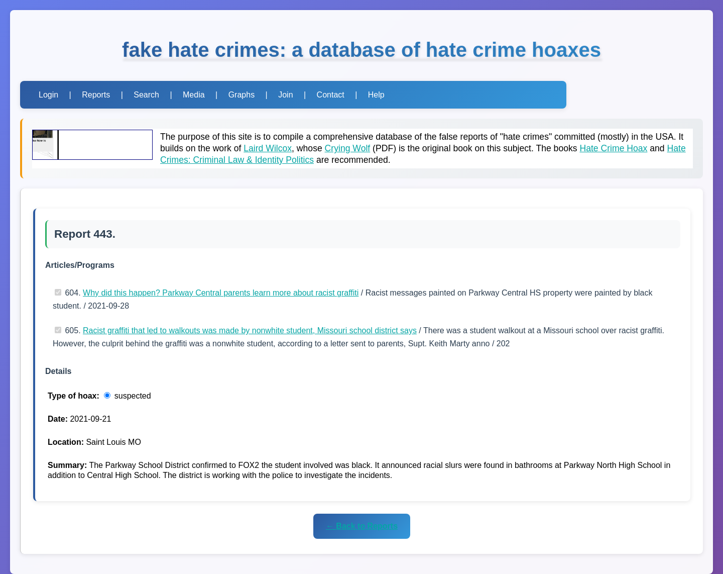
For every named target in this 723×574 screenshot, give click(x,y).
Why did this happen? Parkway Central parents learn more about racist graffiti (220, 293)
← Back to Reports (362, 526)
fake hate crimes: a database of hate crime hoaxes (361, 50)
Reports (96, 94)
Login (48, 94)
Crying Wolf (348, 148)
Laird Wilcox (268, 148)
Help (376, 94)
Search (146, 94)
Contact (330, 94)
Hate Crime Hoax (613, 148)
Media (194, 94)
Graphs (241, 94)
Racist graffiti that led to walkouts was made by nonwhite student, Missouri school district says (250, 330)
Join (285, 94)
